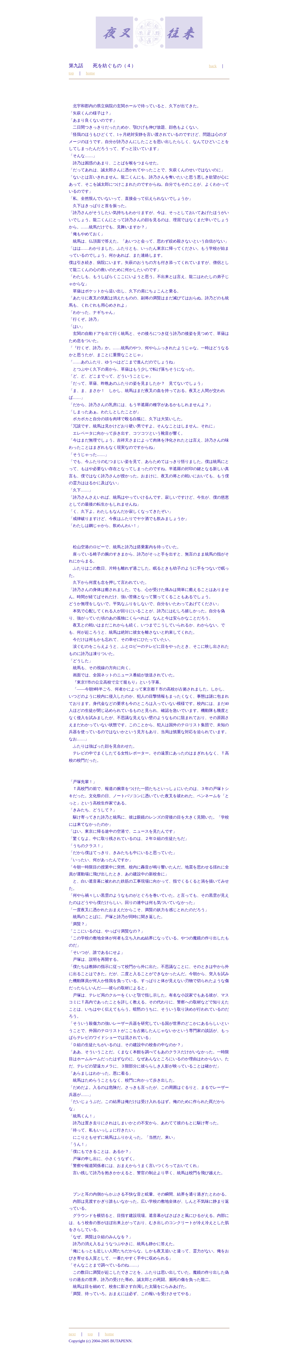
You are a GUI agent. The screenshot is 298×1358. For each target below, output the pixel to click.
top (71, 73)
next (72, 1334)
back (213, 65)
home (90, 73)
